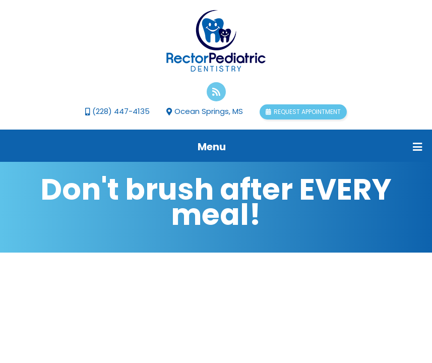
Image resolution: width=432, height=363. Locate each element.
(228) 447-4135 (117, 111)
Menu (310, 147)
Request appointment (303, 111)
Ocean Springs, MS (204, 111)
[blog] (216, 91)
